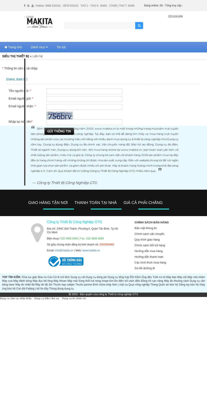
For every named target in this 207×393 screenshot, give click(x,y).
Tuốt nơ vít (159, 277)
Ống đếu (147, 277)
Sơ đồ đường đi (145, 268)
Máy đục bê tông (43, 280)
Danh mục (39, 47)
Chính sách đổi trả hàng (150, 245)
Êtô (132, 277)
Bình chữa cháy (102, 284)
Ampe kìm (108, 280)
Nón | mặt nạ (120, 284)
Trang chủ (13, 47)
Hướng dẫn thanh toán (149, 256)
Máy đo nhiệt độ (25, 284)
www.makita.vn (91, 250)
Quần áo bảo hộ (168, 284)
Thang (154, 284)
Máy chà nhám (196, 277)
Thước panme (83, 284)
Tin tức (61, 47)
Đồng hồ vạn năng (152, 280)
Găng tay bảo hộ (189, 284)
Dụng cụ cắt (77, 277)
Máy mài (72, 280)
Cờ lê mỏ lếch (61, 277)
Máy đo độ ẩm (43, 284)
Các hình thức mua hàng (150, 262)
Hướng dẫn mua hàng (149, 251)
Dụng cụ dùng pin (96, 277)
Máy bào (171, 277)
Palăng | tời (32, 288)
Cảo (49, 277)
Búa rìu (42, 277)
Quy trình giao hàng (147, 239)
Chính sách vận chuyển (149, 233)
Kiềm (138, 277)
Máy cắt (182, 277)
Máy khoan (60, 280)
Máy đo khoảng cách (176, 280)
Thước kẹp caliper (63, 284)
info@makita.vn (64, 250)
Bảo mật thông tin (146, 228)
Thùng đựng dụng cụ (61, 288)
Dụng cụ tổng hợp (118, 277)
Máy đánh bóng (22, 280)
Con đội (21, 288)
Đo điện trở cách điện (127, 280)
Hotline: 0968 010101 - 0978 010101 (57, 5)
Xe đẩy (44, 288)
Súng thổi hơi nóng (89, 280)
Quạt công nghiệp (139, 284)
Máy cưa (7, 280)
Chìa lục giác (29, 277)
